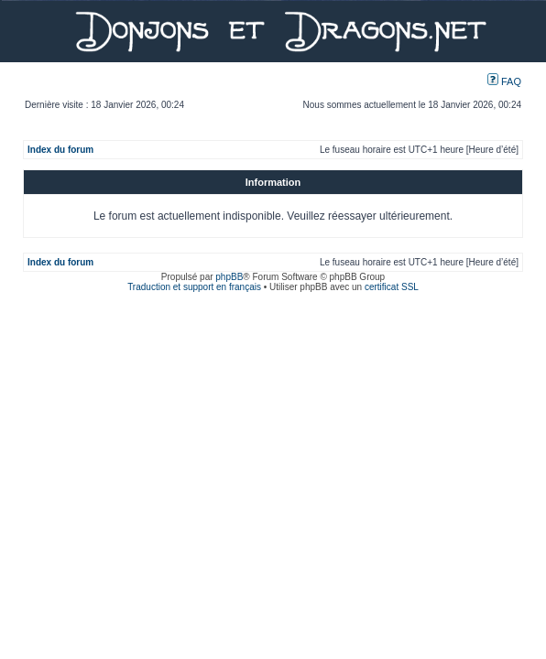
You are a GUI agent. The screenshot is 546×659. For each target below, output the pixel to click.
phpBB (229, 277)
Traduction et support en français (194, 287)
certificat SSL (392, 287)
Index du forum (60, 150)
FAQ (504, 81)
